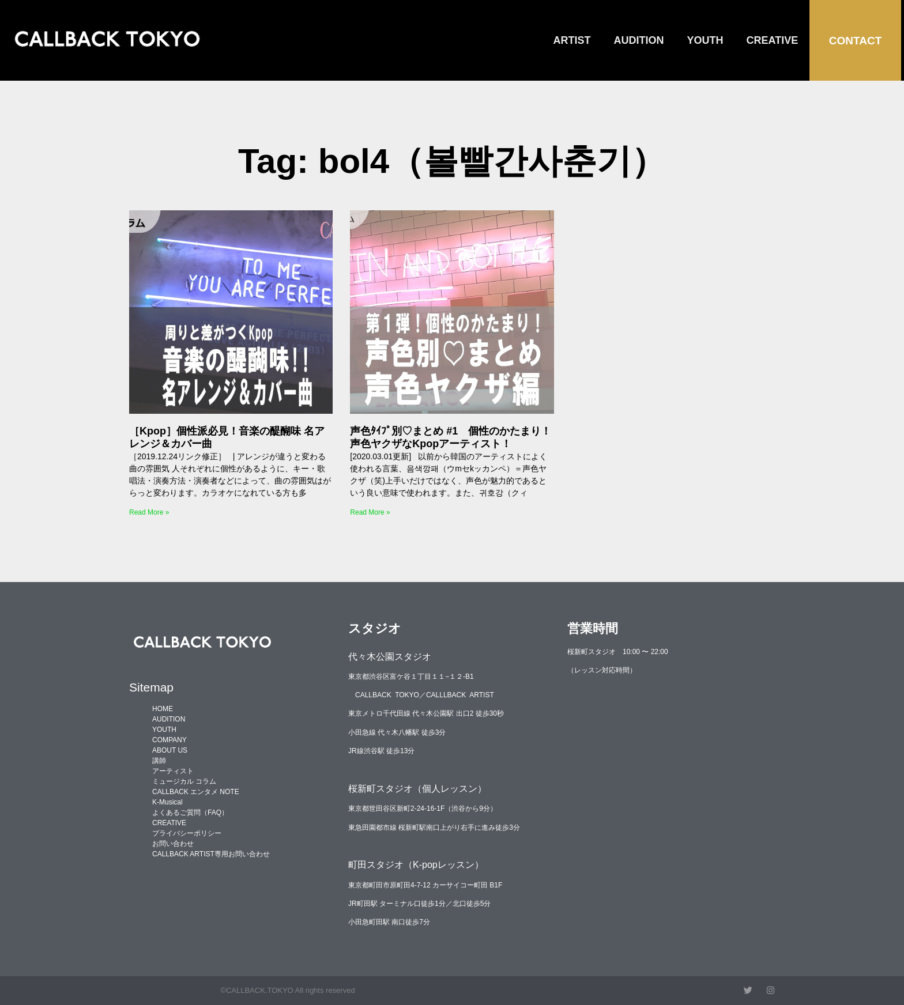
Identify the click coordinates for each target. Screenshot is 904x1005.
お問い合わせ (173, 844)
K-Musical (167, 802)
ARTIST (572, 40)
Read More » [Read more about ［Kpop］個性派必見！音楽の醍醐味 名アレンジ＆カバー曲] (149, 512)
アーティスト (173, 771)
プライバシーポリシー (186, 833)
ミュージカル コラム (184, 781)
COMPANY (169, 740)
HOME (162, 709)
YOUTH (705, 40)
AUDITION (639, 40)
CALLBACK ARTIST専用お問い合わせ (211, 854)
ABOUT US (169, 750)
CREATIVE (772, 40)
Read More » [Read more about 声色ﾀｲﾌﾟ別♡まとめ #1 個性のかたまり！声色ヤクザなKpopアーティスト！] (370, 512)
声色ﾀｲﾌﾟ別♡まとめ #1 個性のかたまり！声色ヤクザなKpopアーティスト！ (450, 437)
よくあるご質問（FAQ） (190, 812)
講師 (159, 761)
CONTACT (855, 41)
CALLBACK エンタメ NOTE (195, 792)
